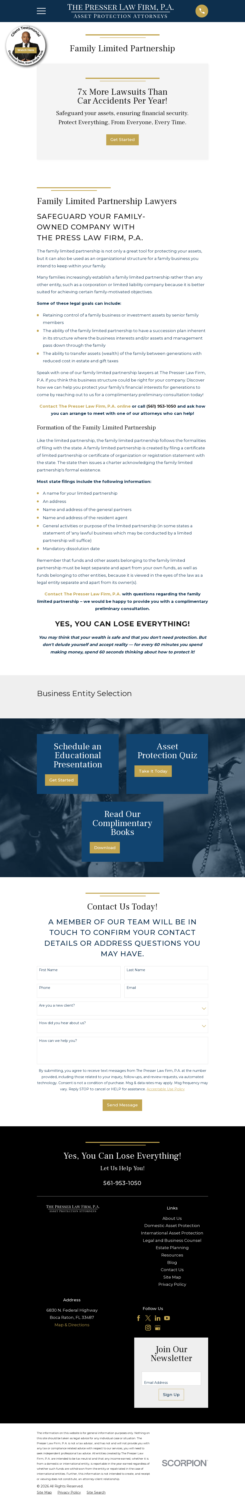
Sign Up (171, 1394)
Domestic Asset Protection (172, 1225)
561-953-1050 (122, 1183)
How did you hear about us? (62, 1023)
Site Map (172, 1277)
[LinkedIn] (158, 1318)
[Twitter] (148, 1318)
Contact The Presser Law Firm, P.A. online (85, 406)
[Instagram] (148, 1328)
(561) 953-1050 (161, 406)
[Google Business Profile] (158, 1328)
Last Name (136, 970)
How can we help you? (58, 1041)
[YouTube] (167, 1318)
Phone (44, 988)
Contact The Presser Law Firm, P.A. (83, 594)
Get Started (122, 139)
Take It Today (153, 771)
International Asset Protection (172, 1233)
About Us (172, 1218)
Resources (172, 1255)
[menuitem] (44, 1493)
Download (105, 847)
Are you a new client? (57, 1006)
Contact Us (172, 1269)
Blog (172, 1262)
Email (131, 988)
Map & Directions (72, 1324)
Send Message (122, 1105)
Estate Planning (172, 1247)
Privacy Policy (172, 1284)
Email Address (156, 1383)
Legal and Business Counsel (172, 1240)
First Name (48, 970)
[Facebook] (138, 1318)
